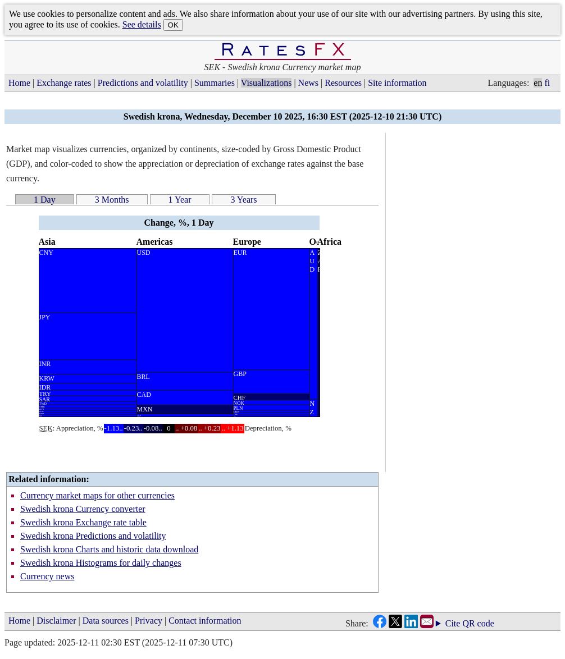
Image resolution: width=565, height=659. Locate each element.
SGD (41, 411)
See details (141, 24)
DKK (237, 411)
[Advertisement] (474, 301)
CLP (139, 415)
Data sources (106, 620)
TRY (45, 393)
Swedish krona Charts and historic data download (109, 549)
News (308, 83)
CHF (239, 397)
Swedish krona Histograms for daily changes (100, 563)
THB (42, 406)
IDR (45, 386)
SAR (44, 399)
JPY (45, 317)
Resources (343, 83)
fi (547, 83)
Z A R (319, 261)
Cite (453, 623)
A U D (312, 261)
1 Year (180, 199)
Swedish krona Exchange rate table (83, 522)
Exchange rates (64, 83)
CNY (46, 253)
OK (173, 25)
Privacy (148, 620)
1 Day (45, 199)
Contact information (204, 620)
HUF (235, 416)
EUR (240, 253)
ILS (40, 416)
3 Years (243, 199)
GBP (240, 374)
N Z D (312, 408)
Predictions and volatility (143, 83)
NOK (239, 402)
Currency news (47, 576)
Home (19, 83)
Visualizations (266, 83)
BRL (143, 377)
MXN (145, 409)
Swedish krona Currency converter (82, 509)
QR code (478, 623)
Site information (397, 83)
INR (45, 364)
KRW (46, 378)
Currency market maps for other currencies (97, 495)
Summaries (214, 83)
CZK (236, 414)
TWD (43, 403)
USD (144, 253)
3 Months (112, 199)
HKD (41, 414)
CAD (144, 395)
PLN (238, 407)
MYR (41, 409)
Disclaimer (56, 620)
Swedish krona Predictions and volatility (93, 536)
